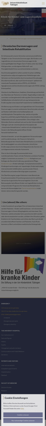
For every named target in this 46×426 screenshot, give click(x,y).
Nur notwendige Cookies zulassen (23, 421)
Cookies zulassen (23, 415)
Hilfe (22, 408)
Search (38, 3)
